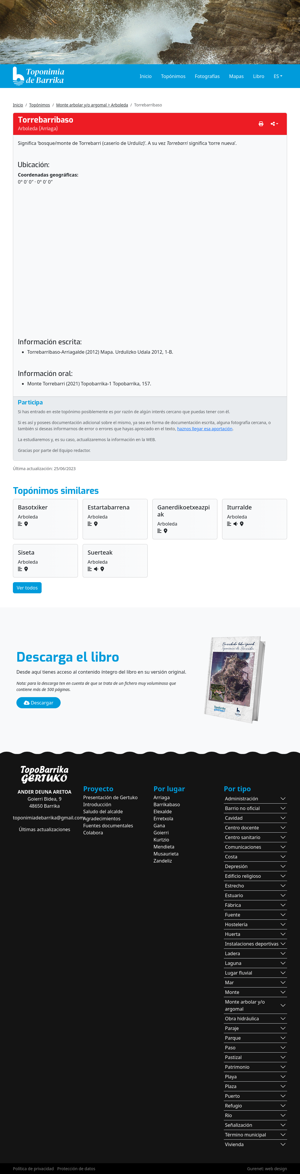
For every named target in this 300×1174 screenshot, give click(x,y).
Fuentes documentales (108, 825)
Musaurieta (166, 854)
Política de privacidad (33, 1168)
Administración (241, 798)
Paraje (232, 1028)
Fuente (232, 915)
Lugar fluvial (238, 973)
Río (228, 1115)
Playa (231, 1076)
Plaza (230, 1086)
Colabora (93, 832)
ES (276, 76)
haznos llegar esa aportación (205, 428)
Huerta (232, 934)
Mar (229, 982)
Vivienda (234, 1144)
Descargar (38, 702)
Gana (159, 825)
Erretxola (163, 818)
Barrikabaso (167, 804)
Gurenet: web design (267, 1168)
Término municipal (245, 1134)
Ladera (232, 953)
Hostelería (236, 924)
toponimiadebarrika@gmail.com (48, 817)
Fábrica (233, 905)
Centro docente (242, 827)
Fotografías (207, 76)
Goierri (161, 832)
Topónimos (173, 76)
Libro (258, 76)
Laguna (233, 963)
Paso (230, 1047)
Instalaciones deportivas (252, 944)
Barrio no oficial (242, 808)
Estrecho (234, 885)
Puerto (232, 1096)
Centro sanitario (242, 837)
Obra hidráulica (242, 1018)
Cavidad (234, 818)
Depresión (236, 866)
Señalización (238, 1125)
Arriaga (162, 797)
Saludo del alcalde (103, 811)
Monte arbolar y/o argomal (245, 1005)
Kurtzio (161, 839)
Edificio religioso (243, 876)
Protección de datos (76, 1168)
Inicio (146, 76)
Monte (232, 992)
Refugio (233, 1105)
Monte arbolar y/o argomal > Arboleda (92, 105)
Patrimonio (237, 1067)
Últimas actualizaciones (44, 829)
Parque (233, 1038)
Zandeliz (163, 861)
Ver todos (27, 588)
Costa (231, 856)
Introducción (97, 804)
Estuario (234, 895)
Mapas (236, 76)
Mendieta (164, 846)
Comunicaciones (243, 847)
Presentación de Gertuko (110, 797)
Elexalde (163, 811)
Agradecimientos (101, 818)
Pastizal (233, 1057)
